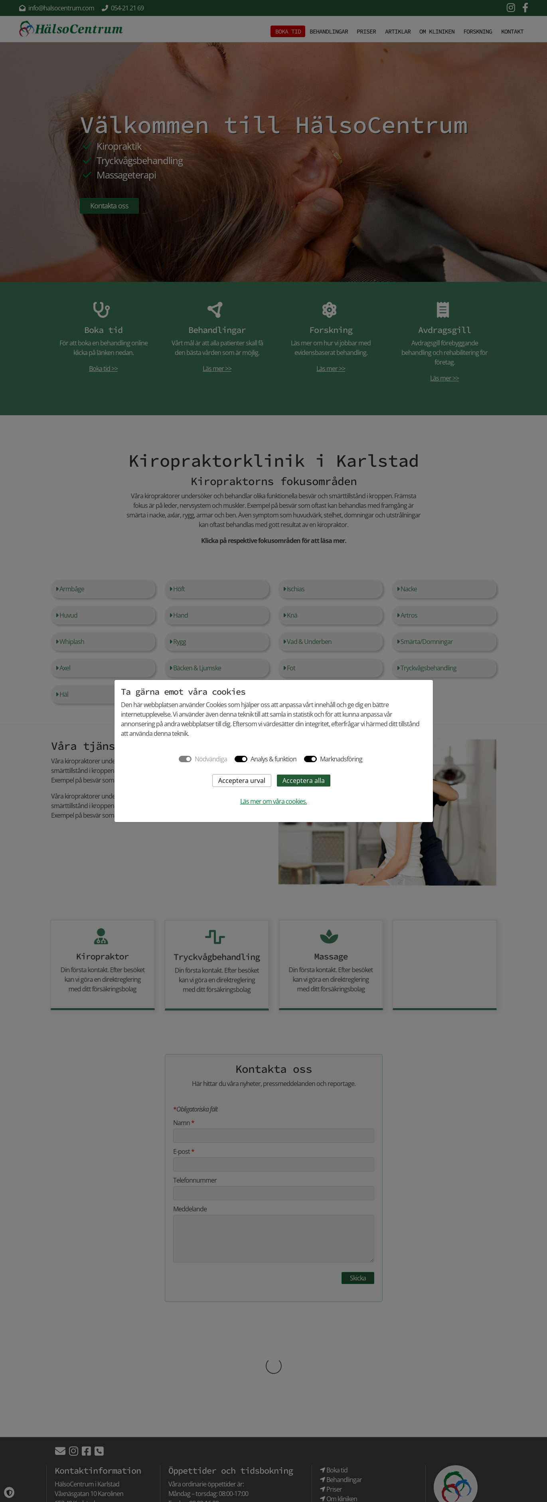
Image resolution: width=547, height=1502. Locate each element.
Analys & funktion (273, 759)
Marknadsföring (341, 759)
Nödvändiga (211, 759)
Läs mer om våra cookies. (273, 801)
